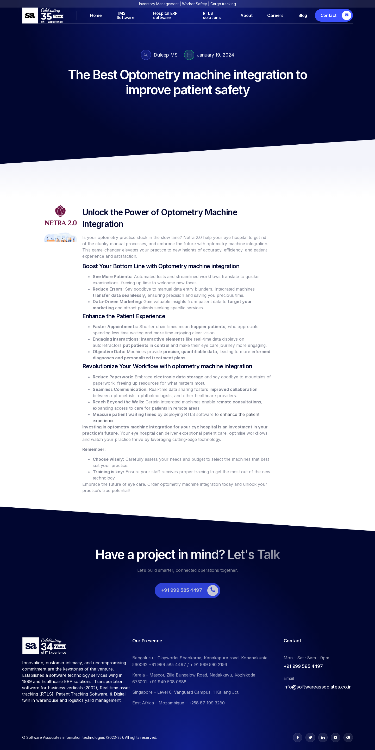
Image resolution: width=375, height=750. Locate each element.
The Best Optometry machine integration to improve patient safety (187, 82)
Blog (302, 15)
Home (96, 15)
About (246, 15)
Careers (275, 15)
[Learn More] (334, 15)
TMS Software (126, 15)
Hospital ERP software (165, 15)
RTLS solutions (212, 15)
